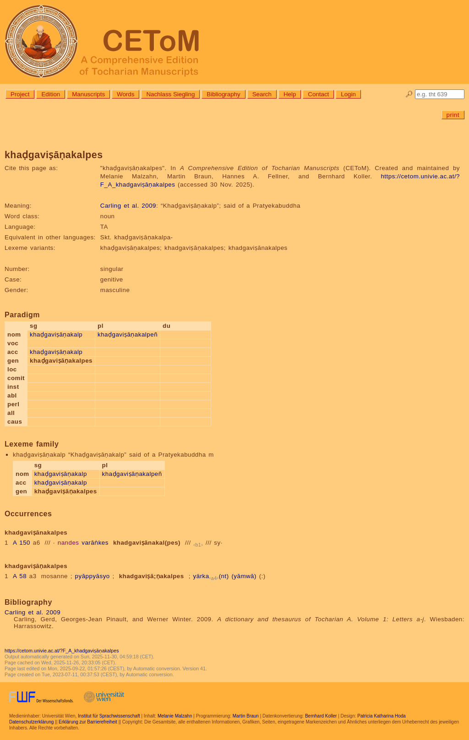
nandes (68, 542)
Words (125, 94)
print (453, 114)
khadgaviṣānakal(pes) (146, 542)
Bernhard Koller (321, 715)
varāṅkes (95, 542)
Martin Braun (246, 715)
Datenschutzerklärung (31, 721)
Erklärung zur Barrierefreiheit (88, 721)
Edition (50, 94)
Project (20, 94)
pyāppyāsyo (92, 576)
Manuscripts (88, 94)
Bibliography (223, 94)
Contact (318, 94)
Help (290, 94)
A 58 (20, 576)
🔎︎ (409, 94)
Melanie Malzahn (175, 715)
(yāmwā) (243, 576)
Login (348, 94)
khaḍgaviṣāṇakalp (56, 334)
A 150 (21, 542)
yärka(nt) (211, 576)
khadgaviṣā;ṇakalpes (151, 576)
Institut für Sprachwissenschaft (109, 715)
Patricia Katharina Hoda (381, 715)
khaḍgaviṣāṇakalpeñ (128, 334)
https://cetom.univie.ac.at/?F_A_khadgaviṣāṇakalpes (62, 650)
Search (262, 94)
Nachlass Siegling (170, 94)
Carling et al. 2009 (128, 205)
